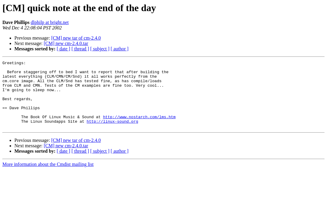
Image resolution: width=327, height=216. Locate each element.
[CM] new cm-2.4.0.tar (66, 43)
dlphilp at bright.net (50, 22)
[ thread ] (80, 48)
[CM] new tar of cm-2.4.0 (76, 37)
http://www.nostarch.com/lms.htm (139, 128)
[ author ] (120, 48)
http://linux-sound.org (112, 133)
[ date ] (63, 48)
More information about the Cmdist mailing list (48, 177)
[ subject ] (100, 48)
